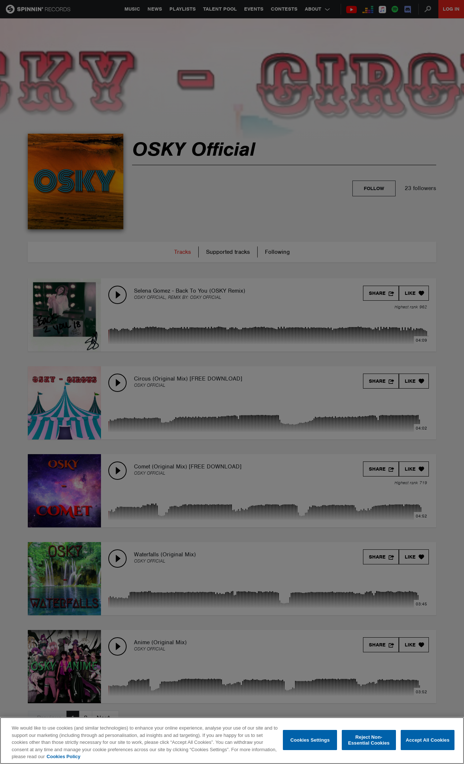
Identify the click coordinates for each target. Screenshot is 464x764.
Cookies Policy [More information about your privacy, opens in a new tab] (63, 756)
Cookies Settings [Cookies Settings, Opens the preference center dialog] (310, 740)
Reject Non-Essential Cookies (368, 740)
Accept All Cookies (428, 740)
